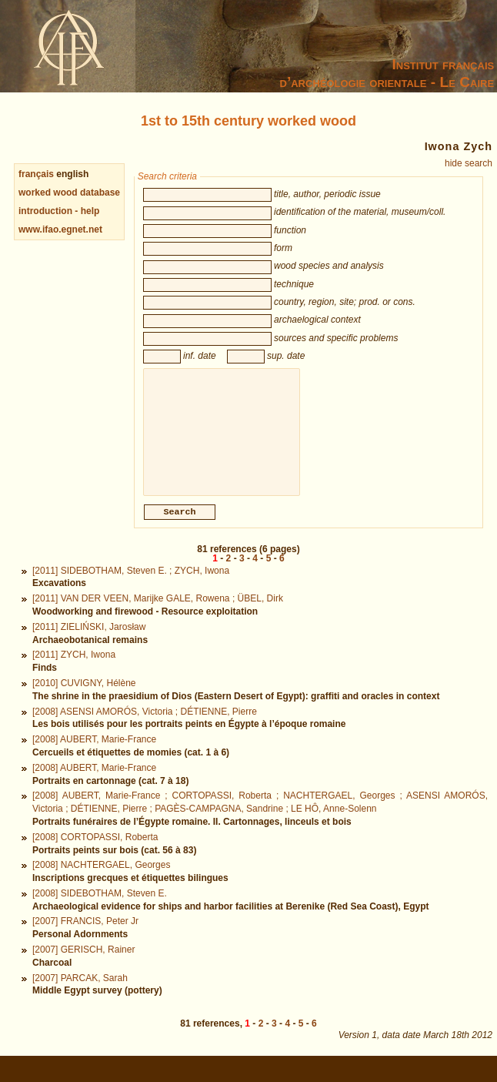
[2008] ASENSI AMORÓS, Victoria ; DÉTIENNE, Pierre (144, 728)
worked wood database (69, 192)
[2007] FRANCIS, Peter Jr (85, 938)
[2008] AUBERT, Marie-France (94, 756)
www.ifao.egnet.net (60, 229)
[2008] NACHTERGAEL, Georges (101, 881)
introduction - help (58, 211)
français (36, 174)
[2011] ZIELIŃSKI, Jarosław (88, 643)
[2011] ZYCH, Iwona (73, 671)
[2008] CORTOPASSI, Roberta (95, 854)
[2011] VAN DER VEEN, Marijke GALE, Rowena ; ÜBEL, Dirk (157, 615)
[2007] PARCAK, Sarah (80, 995)
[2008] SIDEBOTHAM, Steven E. (99, 910)
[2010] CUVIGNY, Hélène (84, 700)
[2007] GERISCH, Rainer (83, 966)
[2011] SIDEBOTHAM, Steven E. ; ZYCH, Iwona (130, 587)
